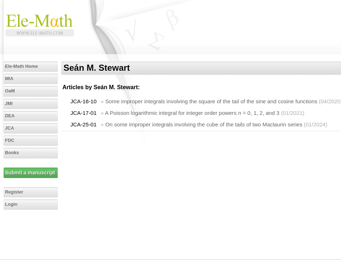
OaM (10, 91)
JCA (9, 128)
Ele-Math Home (21, 66)
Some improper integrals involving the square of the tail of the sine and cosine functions (211, 101)
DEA (10, 115)
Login (11, 204)
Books (12, 152)
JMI (9, 103)
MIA (9, 78)
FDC (9, 140)
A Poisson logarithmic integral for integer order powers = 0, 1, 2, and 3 (192, 113)
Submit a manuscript (30, 173)
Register (14, 192)
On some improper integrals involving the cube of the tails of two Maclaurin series (203, 124)
